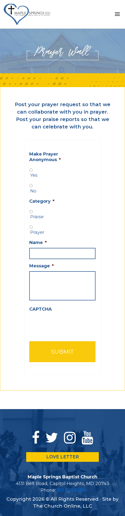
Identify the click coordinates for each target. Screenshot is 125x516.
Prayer (40, 234)
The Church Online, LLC (62, 506)
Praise (40, 221)
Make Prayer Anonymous (47, 167)
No (36, 197)
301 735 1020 (71, 490)
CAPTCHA (43, 304)
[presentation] (66, 317)
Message (44, 265)
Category (44, 206)
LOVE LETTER (62, 457)
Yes (37, 183)
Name (40, 244)
